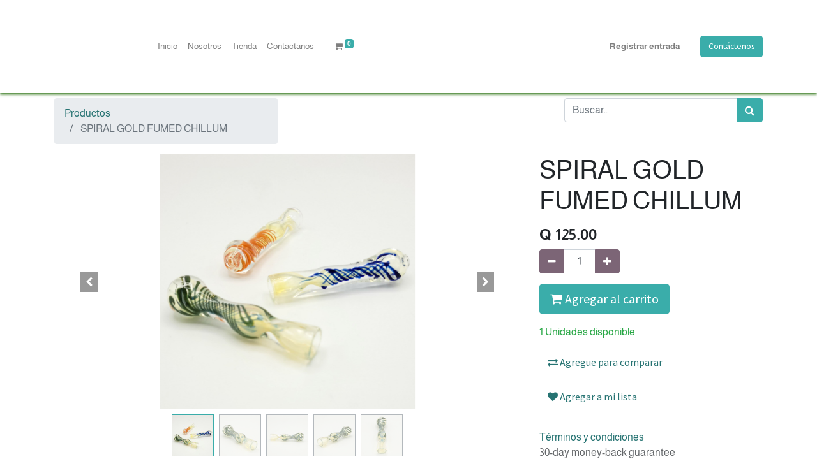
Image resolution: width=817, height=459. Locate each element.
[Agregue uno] (607, 261)
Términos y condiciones (591, 437)
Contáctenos (731, 46)
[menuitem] (168, 46)
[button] (89, 282)
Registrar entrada (645, 46)
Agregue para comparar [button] (605, 362)
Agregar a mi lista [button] (592, 396)
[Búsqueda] (750, 110)
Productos (87, 113)
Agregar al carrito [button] (604, 299)
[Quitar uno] (551, 261)
